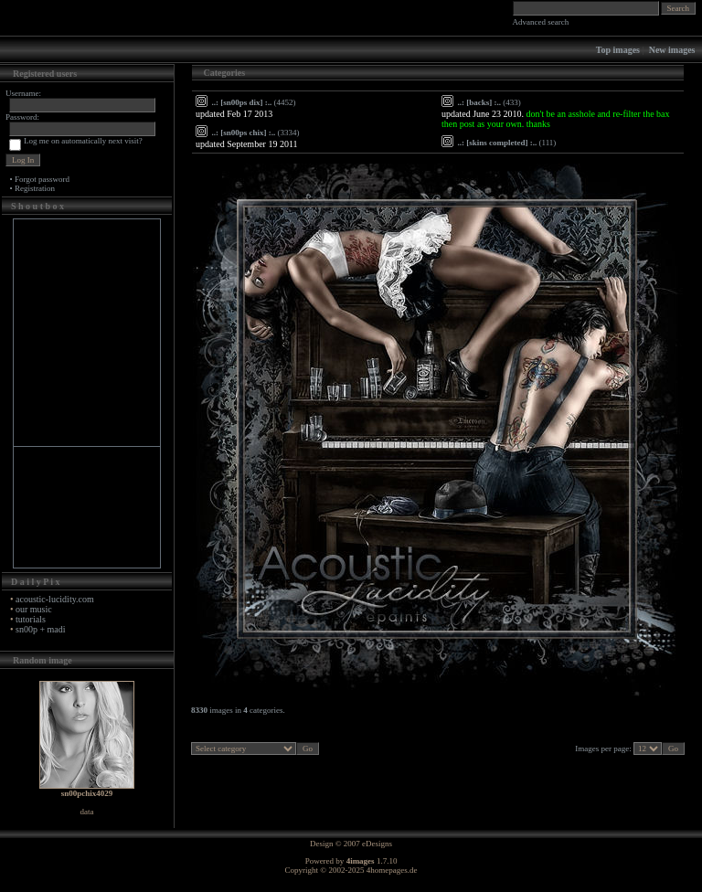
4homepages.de (392, 870)
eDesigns (377, 843)
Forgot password (42, 179)
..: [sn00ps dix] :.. (242, 102)
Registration (35, 188)
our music (34, 609)
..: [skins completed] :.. (497, 142)
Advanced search (541, 22)
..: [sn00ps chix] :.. (244, 132)
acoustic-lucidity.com (55, 599)
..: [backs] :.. (480, 102)
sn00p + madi (41, 629)
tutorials (31, 619)
